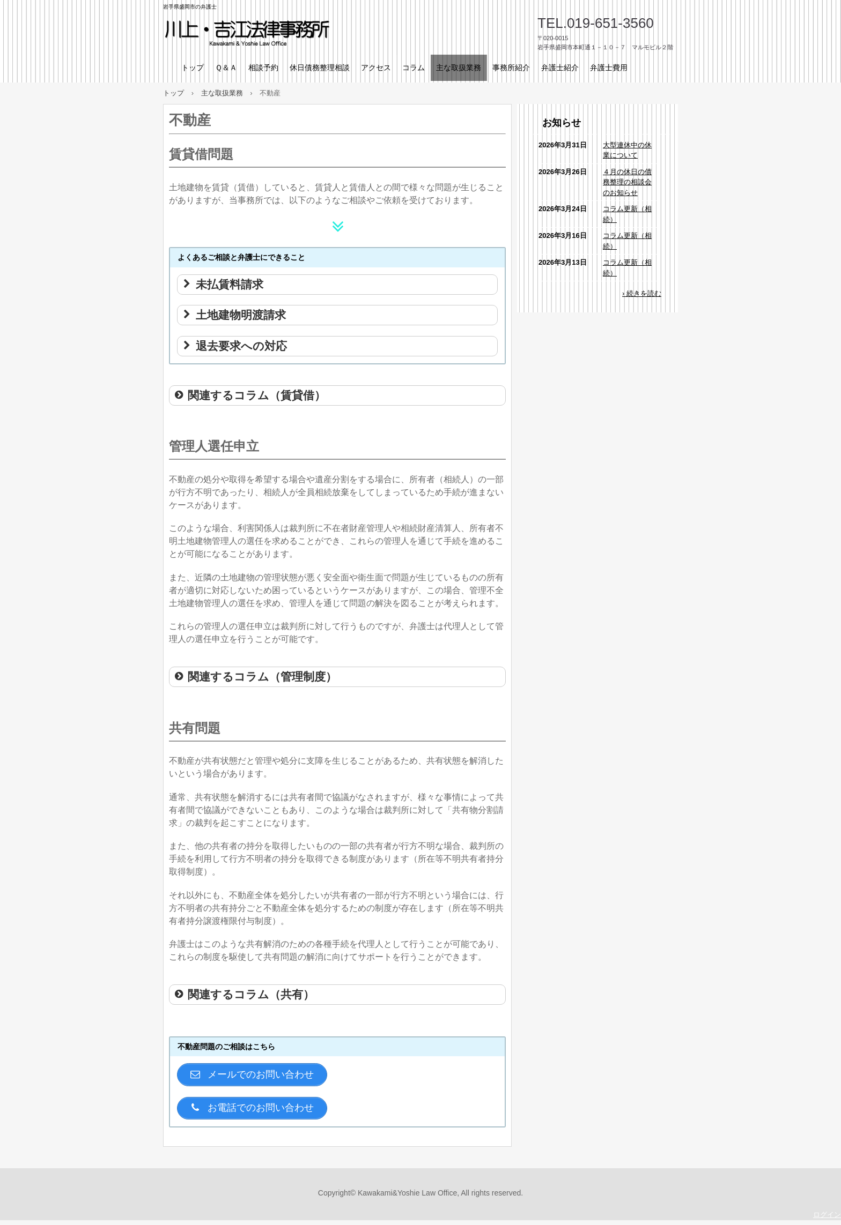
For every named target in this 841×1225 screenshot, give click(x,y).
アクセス (376, 67)
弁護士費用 (609, 67)
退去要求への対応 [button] (234, 346)
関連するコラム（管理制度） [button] (255, 676)
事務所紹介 (511, 67)
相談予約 (263, 67)
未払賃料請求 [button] (222, 284)
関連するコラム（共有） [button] (243, 994)
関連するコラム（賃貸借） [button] (249, 395)
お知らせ (561, 122)
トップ (192, 67)
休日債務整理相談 (320, 67)
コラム (413, 67)
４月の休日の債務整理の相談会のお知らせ (627, 182)
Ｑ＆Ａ (226, 67)
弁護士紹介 (560, 67)
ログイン (827, 1219)
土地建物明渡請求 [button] (233, 315)
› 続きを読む (641, 293)
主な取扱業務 (458, 67)
